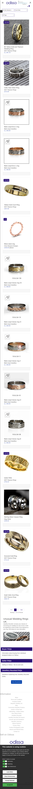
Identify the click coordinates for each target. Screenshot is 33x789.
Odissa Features (16, 723)
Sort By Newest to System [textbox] (8, 10)
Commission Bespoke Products (16, 707)
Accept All (10, 784)
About (16, 697)
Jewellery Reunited (16, 715)
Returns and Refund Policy (16, 729)
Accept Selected (9, 780)
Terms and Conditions (16, 699)
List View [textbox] (18, 10)
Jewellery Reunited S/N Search (16, 717)
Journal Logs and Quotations (16, 719)
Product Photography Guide (16, 727)
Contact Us (16, 731)
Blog (16, 705)
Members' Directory (16, 721)
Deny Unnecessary (10, 776)
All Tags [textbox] (5, 15)
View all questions (16, 682)
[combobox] (8, 10)
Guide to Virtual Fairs (16, 709)
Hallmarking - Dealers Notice (16, 711)
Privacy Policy (16, 725)
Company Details (16, 701)
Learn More (10, 772)
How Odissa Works (16, 713)
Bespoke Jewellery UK (16, 703)
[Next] (21, 610)
